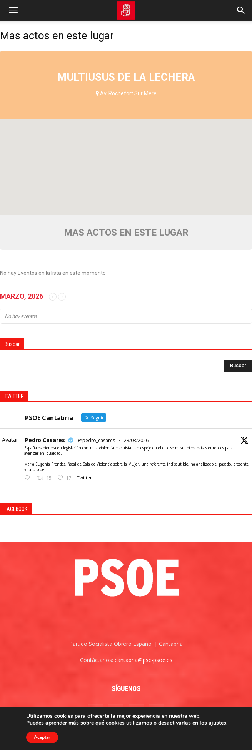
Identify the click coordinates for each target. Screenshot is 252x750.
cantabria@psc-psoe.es (143, 660)
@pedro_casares (96, 440)
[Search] (241, 10)
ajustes (217, 723)
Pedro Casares (45, 440)
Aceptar (42, 737)
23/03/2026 (136, 440)
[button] (13, 10)
